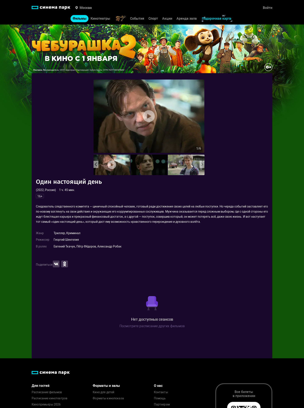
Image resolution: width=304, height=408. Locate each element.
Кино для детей (103, 392)
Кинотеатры (100, 18)
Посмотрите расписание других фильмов (152, 326)
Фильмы (79, 18)
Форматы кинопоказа (108, 398)
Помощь (160, 398)
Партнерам (162, 404)
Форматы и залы (106, 386)
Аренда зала (186, 18)
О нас (158, 386)
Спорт (153, 18)
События (137, 18)
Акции (167, 18)
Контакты (161, 392)
